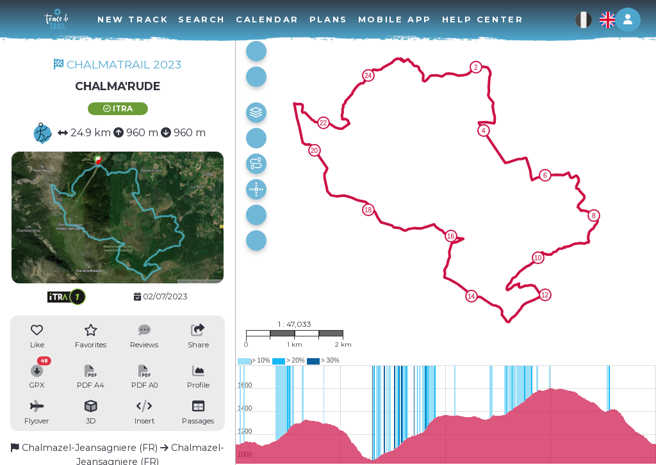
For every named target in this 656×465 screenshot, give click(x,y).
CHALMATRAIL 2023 (117, 64)
